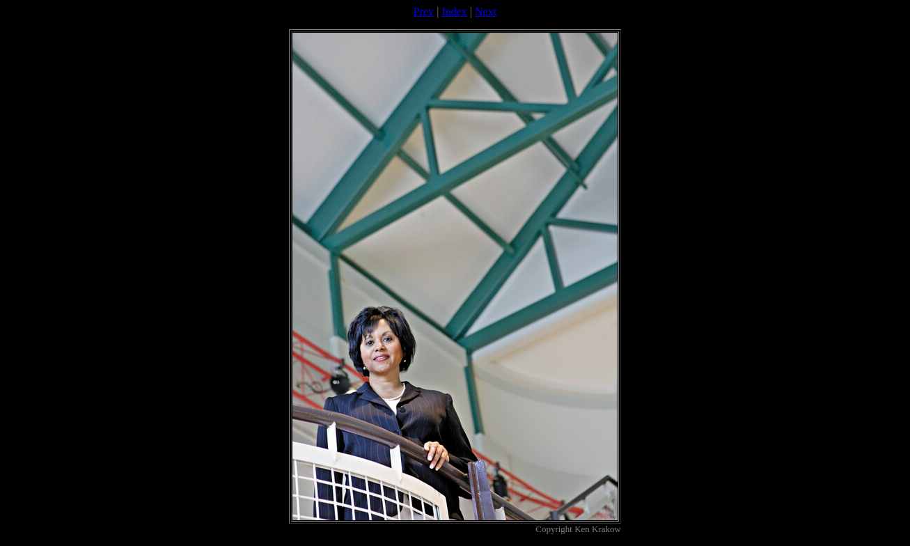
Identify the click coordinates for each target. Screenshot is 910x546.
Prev (424, 11)
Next (485, 11)
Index (453, 11)
